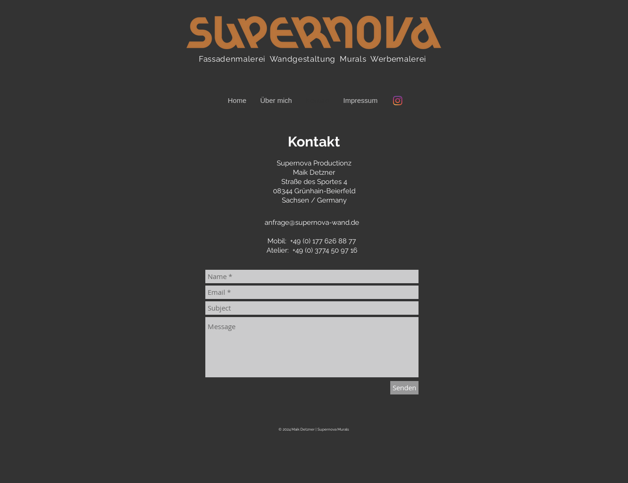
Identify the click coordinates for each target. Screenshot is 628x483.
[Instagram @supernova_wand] (397, 100)
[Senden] (404, 387)
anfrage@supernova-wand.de (312, 222)
